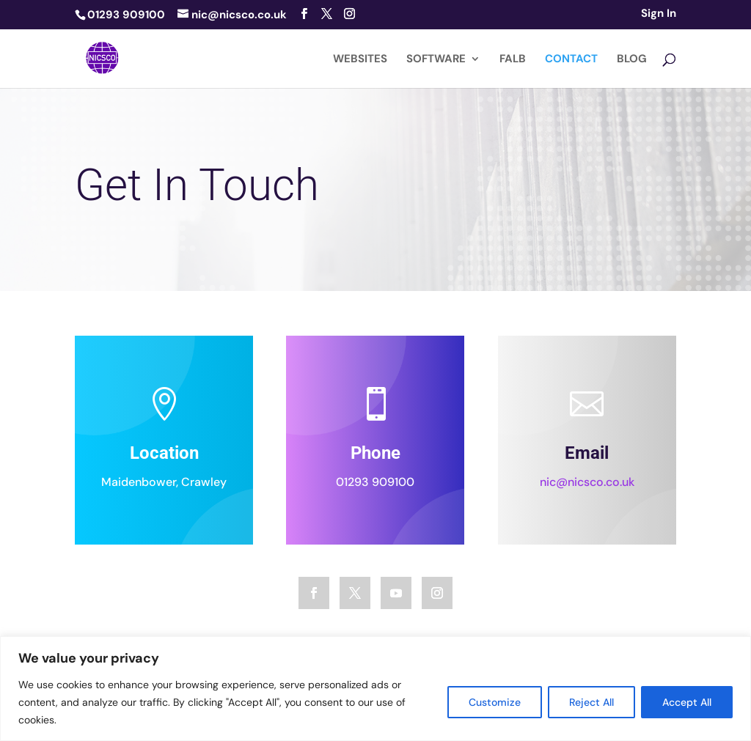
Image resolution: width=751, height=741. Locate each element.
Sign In (658, 14)
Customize (495, 702)
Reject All (591, 702)
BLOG (632, 60)
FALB (512, 60)
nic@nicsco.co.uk (587, 488)
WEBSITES (360, 60)
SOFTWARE (436, 60)
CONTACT (571, 60)
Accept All (686, 702)
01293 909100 (376, 487)
